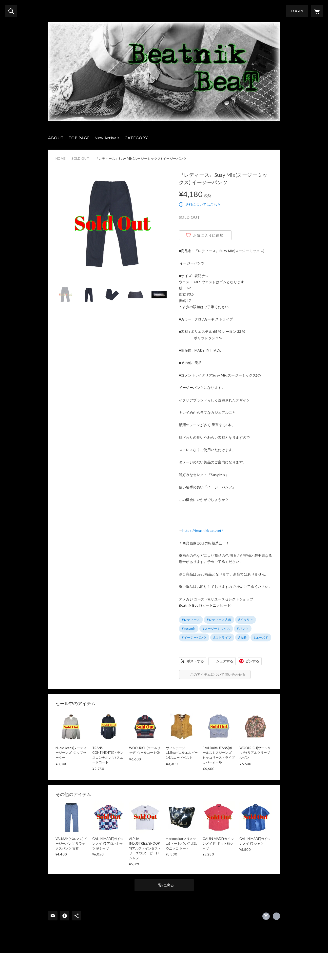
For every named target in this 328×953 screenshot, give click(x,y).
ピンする (252, 661)
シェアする (224, 661)
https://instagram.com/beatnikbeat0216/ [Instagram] (266, 916)
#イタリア (245, 620)
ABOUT (56, 137)
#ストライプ (222, 637)
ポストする (195, 661)
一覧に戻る (164, 885)
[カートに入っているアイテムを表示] (317, 11)
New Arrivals (107, 137)
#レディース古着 (219, 620)
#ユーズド (260, 637)
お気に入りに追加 (208, 235)
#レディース (191, 620)
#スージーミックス (216, 629)
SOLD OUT (80, 158)
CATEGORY (136, 137)
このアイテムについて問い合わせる (217, 674)
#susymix (188, 629)
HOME (61, 158)
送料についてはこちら (203, 204)
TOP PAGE (79, 137)
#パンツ (243, 629)
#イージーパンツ (194, 637)
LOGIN (297, 11)
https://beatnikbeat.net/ (202, 530)
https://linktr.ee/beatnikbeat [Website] (276, 916)
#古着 (242, 637)
